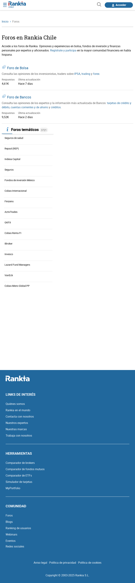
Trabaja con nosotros (19, 435)
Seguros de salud (14, 138)
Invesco (9, 254)
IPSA (77, 74)
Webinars (11, 534)
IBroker (8, 243)
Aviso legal (40, 563)
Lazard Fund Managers (17, 264)
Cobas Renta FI (13, 233)
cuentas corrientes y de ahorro (29, 107)
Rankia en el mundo (18, 410)
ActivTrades (11, 212)
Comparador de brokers (20, 463)
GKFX (8, 222)
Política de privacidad (62, 563)
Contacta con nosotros (20, 416)
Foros (9, 515)
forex (96, 74)
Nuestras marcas (16, 429)
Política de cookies (89, 563)
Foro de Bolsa (17, 67)
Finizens (9, 201)
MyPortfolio (13, 488)
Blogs (9, 522)
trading (85, 74)
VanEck (9, 275)
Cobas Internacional (16, 190)
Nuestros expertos (17, 423)
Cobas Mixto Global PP (17, 285)
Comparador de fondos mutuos (25, 469)
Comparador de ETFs (19, 475)
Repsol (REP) (12, 148)
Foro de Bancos (19, 97)
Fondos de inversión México (20, 180)
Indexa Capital (12, 159)
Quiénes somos (15, 404)
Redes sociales (15, 546)
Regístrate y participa (63, 50)
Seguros (9, 169)
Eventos (10, 541)
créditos (56, 107)
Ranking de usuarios (18, 528)
